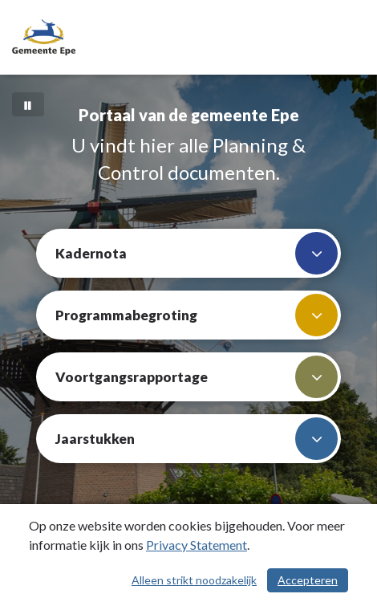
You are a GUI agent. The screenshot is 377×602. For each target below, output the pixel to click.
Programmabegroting (196, 315)
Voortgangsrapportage (196, 377)
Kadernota (196, 253)
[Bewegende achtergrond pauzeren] (28, 104)
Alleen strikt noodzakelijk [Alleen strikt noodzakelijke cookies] (194, 580)
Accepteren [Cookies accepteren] (308, 580)
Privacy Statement (196, 544)
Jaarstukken (196, 438)
